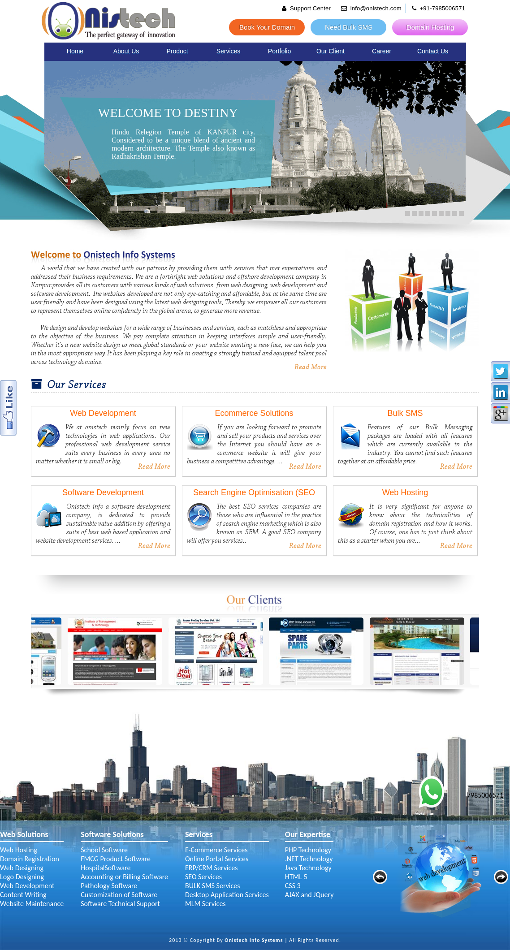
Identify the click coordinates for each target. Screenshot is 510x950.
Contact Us (432, 51)
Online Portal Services (216, 859)
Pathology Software (109, 885)
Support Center (306, 8)
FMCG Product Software (116, 859)
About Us (126, 51)
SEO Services (203, 876)
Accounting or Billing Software (124, 876)
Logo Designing (22, 876)
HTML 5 (296, 876)
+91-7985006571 (439, 8)
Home (75, 51)
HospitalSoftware (105, 868)
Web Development (27, 885)
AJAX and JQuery (309, 894)
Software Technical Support (120, 903)
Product (177, 51)
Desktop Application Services (227, 894)
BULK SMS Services (212, 885)
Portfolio (279, 51)
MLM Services (205, 903)
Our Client (330, 51)
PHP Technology (308, 850)
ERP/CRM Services (211, 868)
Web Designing (21, 868)
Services (228, 51)
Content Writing (23, 894)
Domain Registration (29, 859)
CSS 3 (293, 885)
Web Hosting (18, 850)
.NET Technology (309, 859)
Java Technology (308, 868)
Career (381, 51)
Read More (310, 367)
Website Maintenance (32, 903)
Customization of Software (119, 894)
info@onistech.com (371, 8)
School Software (104, 850)
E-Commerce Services (216, 850)
